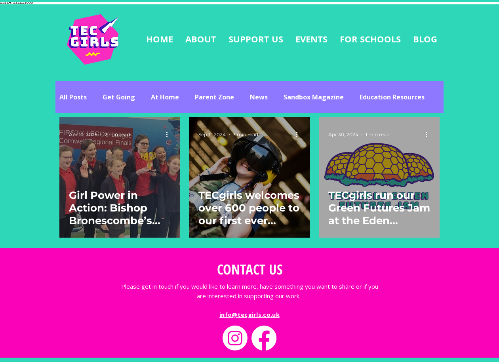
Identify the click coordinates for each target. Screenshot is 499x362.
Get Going (119, 97)
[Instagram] (235, 338)
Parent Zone (214, 97)
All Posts (73, 97)
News (259, 97)
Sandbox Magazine (314, 97)
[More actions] (169, 134)
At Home (165, 97)
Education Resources (392, 97)
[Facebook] (263, 338)
